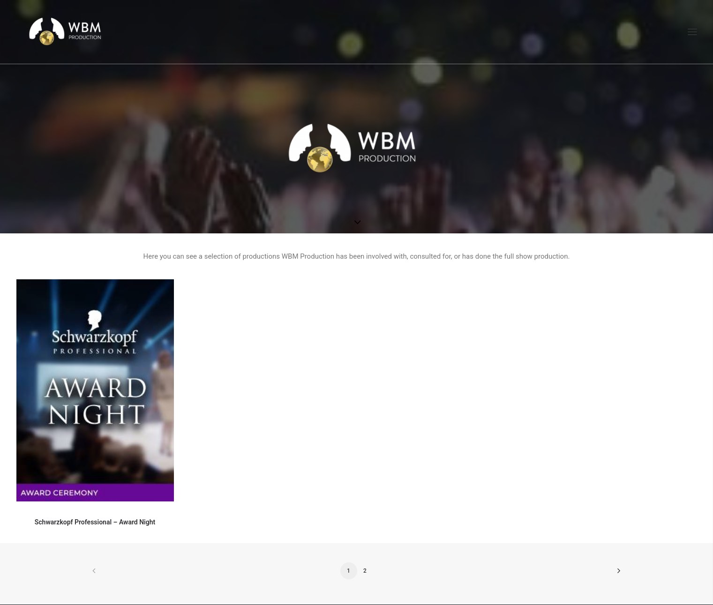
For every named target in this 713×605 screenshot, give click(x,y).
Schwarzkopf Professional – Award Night (95, 522)
